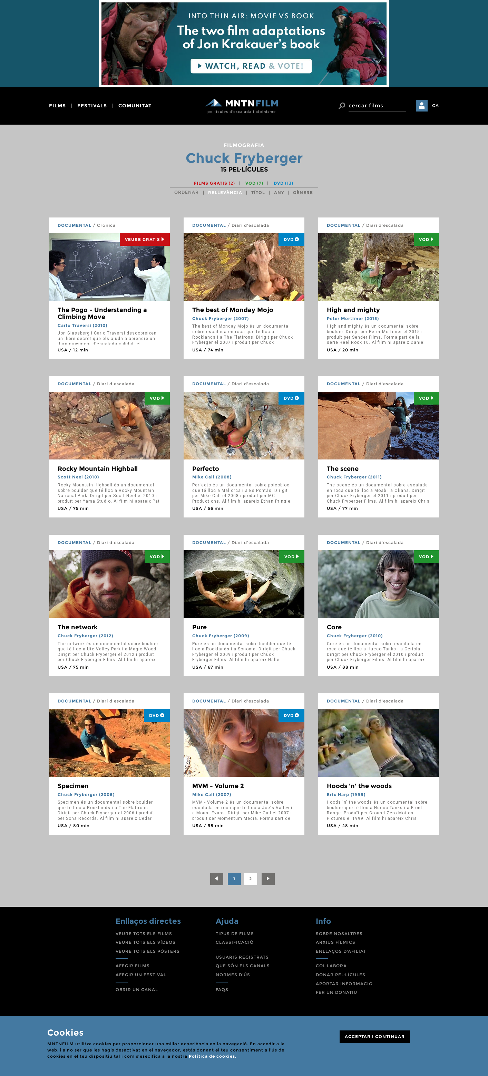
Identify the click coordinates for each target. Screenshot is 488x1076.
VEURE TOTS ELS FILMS (144, 933)
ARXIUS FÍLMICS (335, 942)
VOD (254, 183)
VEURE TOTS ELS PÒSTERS (148, 951)
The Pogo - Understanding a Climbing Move (102, 313)
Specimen (73, 786)
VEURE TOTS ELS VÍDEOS (146, 942)
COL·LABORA (331, 965)
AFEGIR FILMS (133, 965)
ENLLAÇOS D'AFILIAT (341, 951)
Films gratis (214, 183)
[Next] (268, 879)
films (57, 106)
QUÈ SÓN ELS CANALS (243, 965)
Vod (426, 239)
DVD (283, 183)
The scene (343, 469)
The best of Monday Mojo (232, 310)
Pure (199, 627)
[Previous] (216, 879)
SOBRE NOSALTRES (339, 933)
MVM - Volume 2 (218, 786)
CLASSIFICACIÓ (235, 942)
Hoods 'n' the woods (359, 786)
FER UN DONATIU (336, 992)
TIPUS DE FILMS (235, 933)
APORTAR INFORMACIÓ (344, 983)
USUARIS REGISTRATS (242, 957)
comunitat (135, 106)
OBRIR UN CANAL (137, 989)
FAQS (222, 989)
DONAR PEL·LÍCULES (340, 974)
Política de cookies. (212, 1056)
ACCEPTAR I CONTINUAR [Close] (375, 1036)
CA (435, 105)
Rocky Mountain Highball (98, 469)
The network (78, 627)
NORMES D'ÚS (233, 974)
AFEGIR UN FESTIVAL (141, 974)
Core (334, 627)
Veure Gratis (145, 239)
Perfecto (205, 469)
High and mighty (353, 310)
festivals (92, 106)
